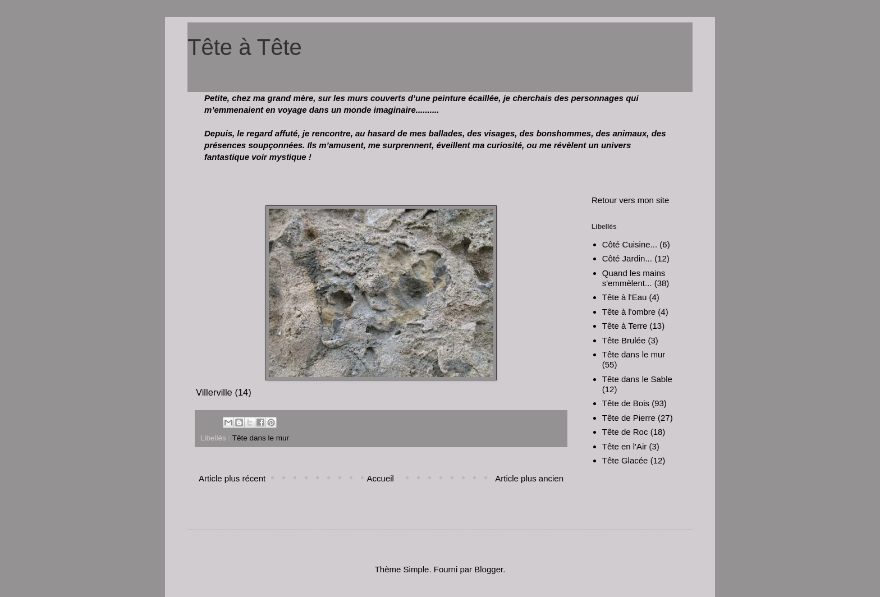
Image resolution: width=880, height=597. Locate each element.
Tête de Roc (625, 432)
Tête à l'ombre (629, 311)
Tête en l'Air (624, 446)
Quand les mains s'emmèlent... (634, 278)
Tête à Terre (625, 325)
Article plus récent (232, 478)
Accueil (380, 478)
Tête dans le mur (260, 438)
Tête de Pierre (629, 418)
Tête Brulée (624, 340)
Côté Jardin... (627, 258)
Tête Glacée (625, 460)
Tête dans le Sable (637, 379)
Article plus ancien (529, 478)
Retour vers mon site (630, 200)
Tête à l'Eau (624, 297)
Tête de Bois (625, 403)
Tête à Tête (244, 47)
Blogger (488, 569)
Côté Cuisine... (629, 244)
